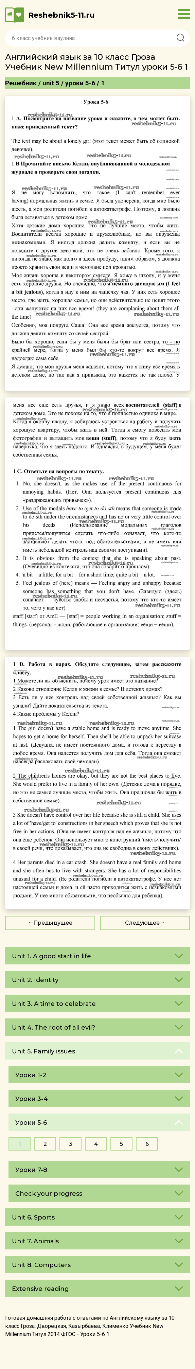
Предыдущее (52, 923)
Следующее (142, 923)
